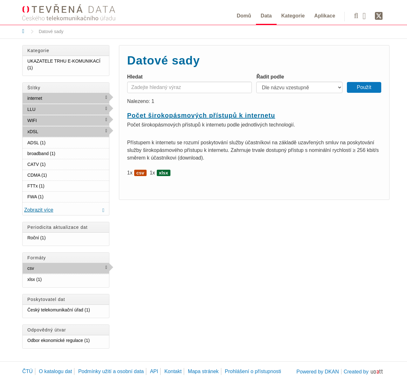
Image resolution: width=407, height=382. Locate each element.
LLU (49, 109)
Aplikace (324, 15)
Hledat (135, 76)
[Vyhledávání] (356, 16)
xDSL (51, 131)
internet (56, 98)
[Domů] (23, 31)
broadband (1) (63, 153)
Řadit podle (270, 76)
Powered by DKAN (317, 371)
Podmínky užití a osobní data (111, 371)
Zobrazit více (38, 210)
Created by (356, 371)
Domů (244, 15)
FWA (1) (51, 196)
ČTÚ (27, 371)
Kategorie (293, 15)
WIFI (50, 120)
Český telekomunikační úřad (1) (68, 311)
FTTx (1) (52, 185)
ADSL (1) (53, 142)
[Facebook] (367, 16)
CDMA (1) (54, 175)
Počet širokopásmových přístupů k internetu (201, 115)
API (154, 371)
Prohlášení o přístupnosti (253, 371)
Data (266, 15)
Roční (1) (53, 237)
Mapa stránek (203, 371)
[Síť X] (379, 16)
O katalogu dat (55, 371)
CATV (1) (53, 164)
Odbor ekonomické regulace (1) (68, 341)
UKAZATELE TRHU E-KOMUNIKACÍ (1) (68, 65)
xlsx (163, 172)
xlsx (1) (49, 279)
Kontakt (173, 371)
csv (47, 268)
